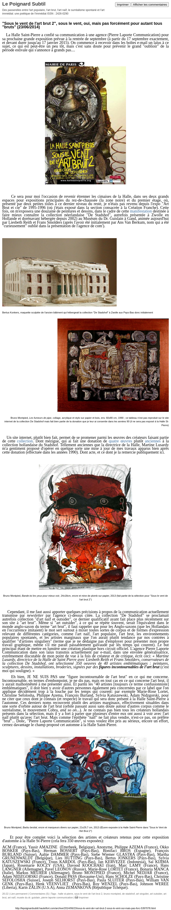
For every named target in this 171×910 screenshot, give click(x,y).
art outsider (156, 893)
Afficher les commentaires (150, 4)
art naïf (11, 897)
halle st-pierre (65, 893)
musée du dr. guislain (28, 897)
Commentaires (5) (39, 893)
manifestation (141, 211)
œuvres (126, 441)
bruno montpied (112, 893)
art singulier (142, 893)
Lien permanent (18, 893)
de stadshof (128, 893)
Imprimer (123, 4)
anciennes (153, 441)
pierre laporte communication (57, 897)
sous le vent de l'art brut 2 (88, 893)
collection (25, 441)
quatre (114, 441)
